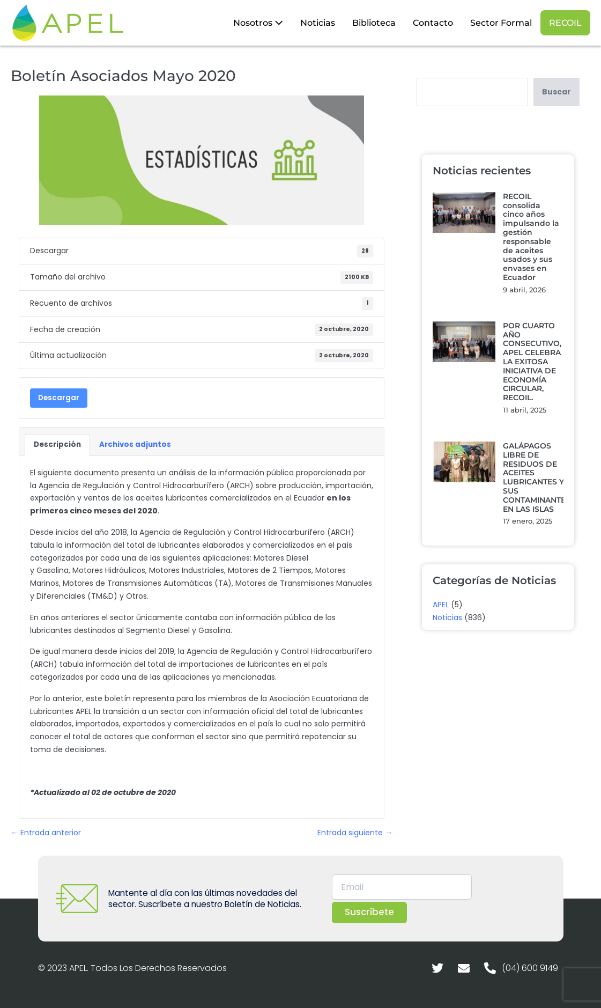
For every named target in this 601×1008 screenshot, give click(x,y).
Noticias (317, 23)
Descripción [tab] (57, 444)
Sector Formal (501, 23)
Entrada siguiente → (354, 832)
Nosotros (258, 23)
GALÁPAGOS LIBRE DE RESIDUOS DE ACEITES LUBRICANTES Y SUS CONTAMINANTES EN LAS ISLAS (536, 477)
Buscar (556, 91)
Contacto (433, 23)
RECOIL (565, 23)
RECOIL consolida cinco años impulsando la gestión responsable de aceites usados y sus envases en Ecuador (531, 237)
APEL (441, 604)
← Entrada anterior (46, 832)
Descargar (58, 398)
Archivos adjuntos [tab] (135, 444)
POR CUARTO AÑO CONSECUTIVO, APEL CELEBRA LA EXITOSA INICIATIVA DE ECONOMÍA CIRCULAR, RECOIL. (532, 361)
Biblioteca (374, 23)
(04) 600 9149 (530, 968)
